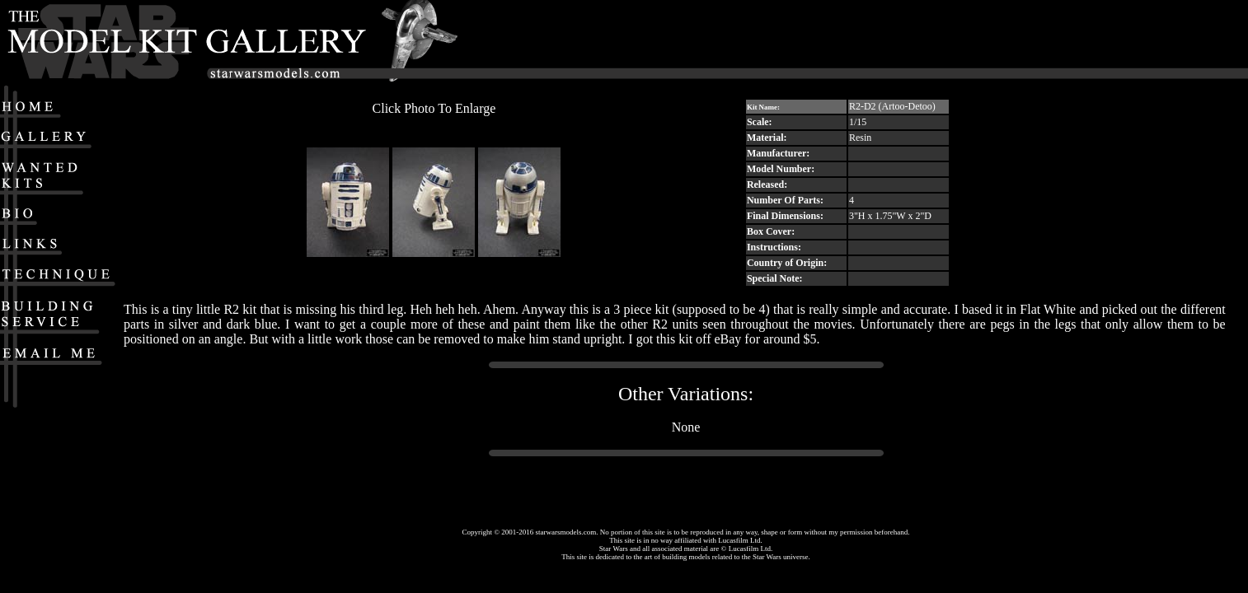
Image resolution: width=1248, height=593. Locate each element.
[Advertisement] (977, 42)
